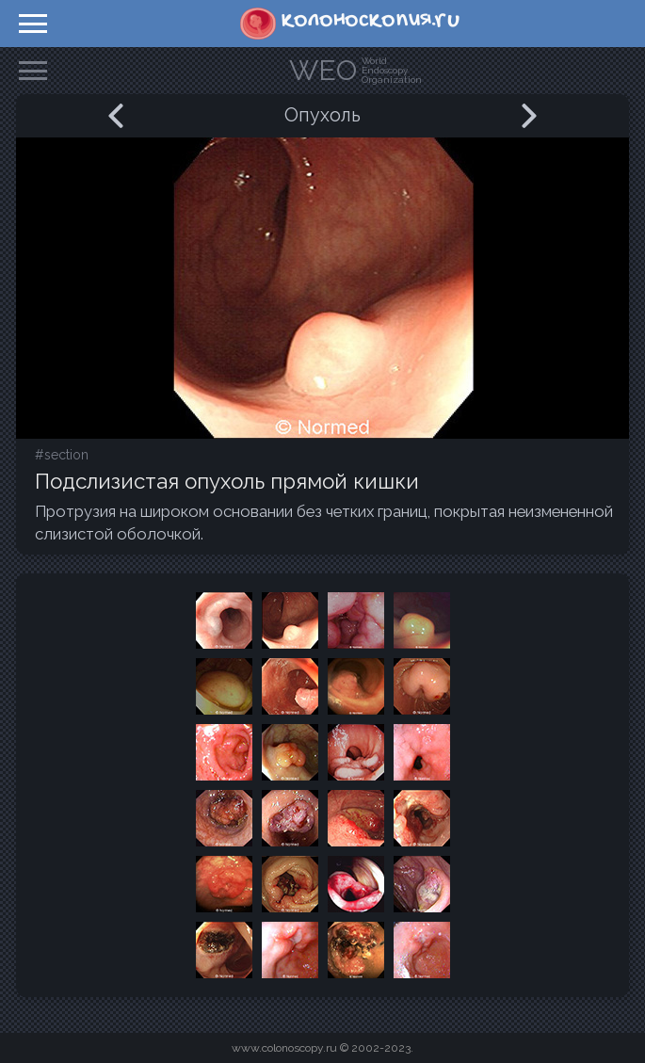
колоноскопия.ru (370, 20)
